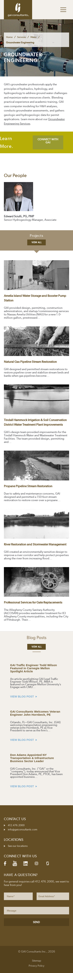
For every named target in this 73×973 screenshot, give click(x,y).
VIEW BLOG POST (23, 696)
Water (33, 37)
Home (9, 37)
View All (37, 242)
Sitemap (36, 960)
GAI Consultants (18, 9)
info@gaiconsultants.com (22, 829)
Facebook (5, 863)
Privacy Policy (36, 965)
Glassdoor (47, 863)
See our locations (18, 845)
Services (21, 37)
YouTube (15, 863)
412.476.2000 (16, 825)
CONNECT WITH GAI (48, 141)
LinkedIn (25, 863)
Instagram (36, 863)
